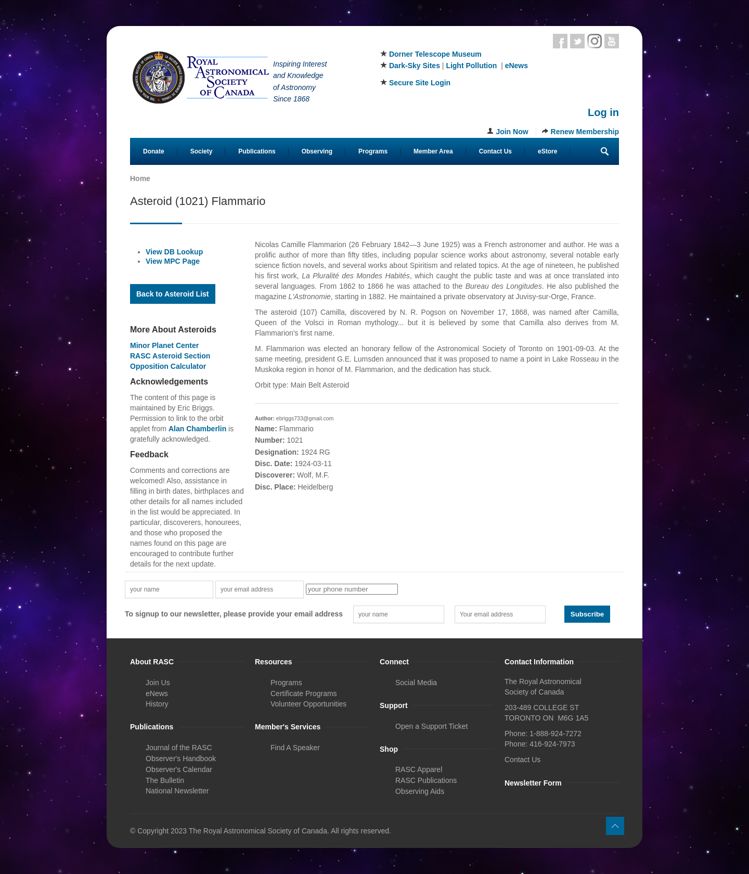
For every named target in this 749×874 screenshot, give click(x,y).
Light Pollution (471, 65)
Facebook (560, 41)
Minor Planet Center (164, 345)
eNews (516, 65)
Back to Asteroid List (172, 294)
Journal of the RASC (179, 747)
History (157, 704)
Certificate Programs (303, 693)
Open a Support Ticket (431, 726)
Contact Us (495, 151)
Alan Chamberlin (197, 429)
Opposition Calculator (168, 366)
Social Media (416, 682)
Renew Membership (585, 131)
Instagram (594, 41)
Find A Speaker (295, 747)
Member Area (433, 151)
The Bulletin (165, 780)
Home (140, 178)
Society (201, 151)
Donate (153, 151)
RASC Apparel (418, 769)
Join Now (512, 131)
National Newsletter (177, 791)
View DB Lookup (174, 252)
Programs (373, 151)
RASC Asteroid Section (170, 356)
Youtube (611, 41)
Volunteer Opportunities (308, 704)
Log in (603, 112)
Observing (317, 151)
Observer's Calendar (179, 769)
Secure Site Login (419, 83)
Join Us (158, 682)
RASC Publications (426, 780)
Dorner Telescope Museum (435, 54)
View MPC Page (173, 261)
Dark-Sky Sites (414, 65)
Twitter (577, 41)
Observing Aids (419, 791)
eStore (547, 151)
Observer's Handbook (181, 758)
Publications (256, 151)
